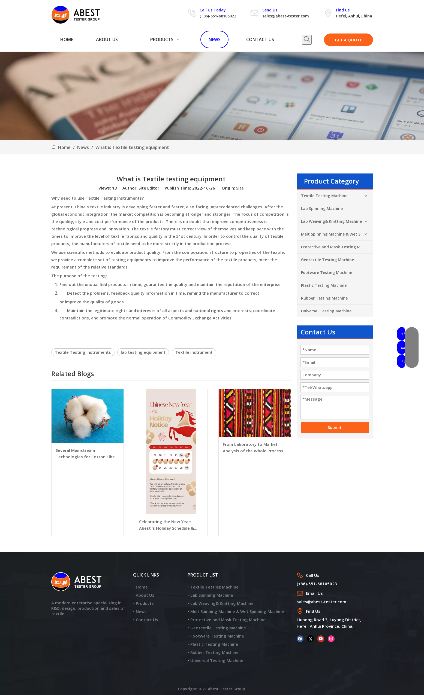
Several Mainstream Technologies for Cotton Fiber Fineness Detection (86, 453)
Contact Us (147, 619)
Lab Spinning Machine (322, 208)
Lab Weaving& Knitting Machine (331, 221)
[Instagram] (331, 638)
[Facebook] (300, 638)
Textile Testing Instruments (83, 352)
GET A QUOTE (348, 39)
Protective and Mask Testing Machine (337, 246)
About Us (145, 595)
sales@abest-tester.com (285, 16)
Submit (335, 427)
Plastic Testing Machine (324, 285)
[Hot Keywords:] (307, 40)
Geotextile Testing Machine (327, 259)
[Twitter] (310, 638)
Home (142, 587)
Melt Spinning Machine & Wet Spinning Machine (337, 234)
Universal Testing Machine (326, 310)
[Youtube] (320, 638)
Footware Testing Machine (326, 272)
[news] (212, 96)
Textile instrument (194, 352)
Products (145, 603)
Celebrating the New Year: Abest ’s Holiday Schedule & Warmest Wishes (166, 525)
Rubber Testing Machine (324, 298)
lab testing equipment (143, 352)
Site (240, 188)
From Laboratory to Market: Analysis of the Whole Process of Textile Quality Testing (253, 447)
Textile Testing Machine (324, 195)
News (141, 611)
